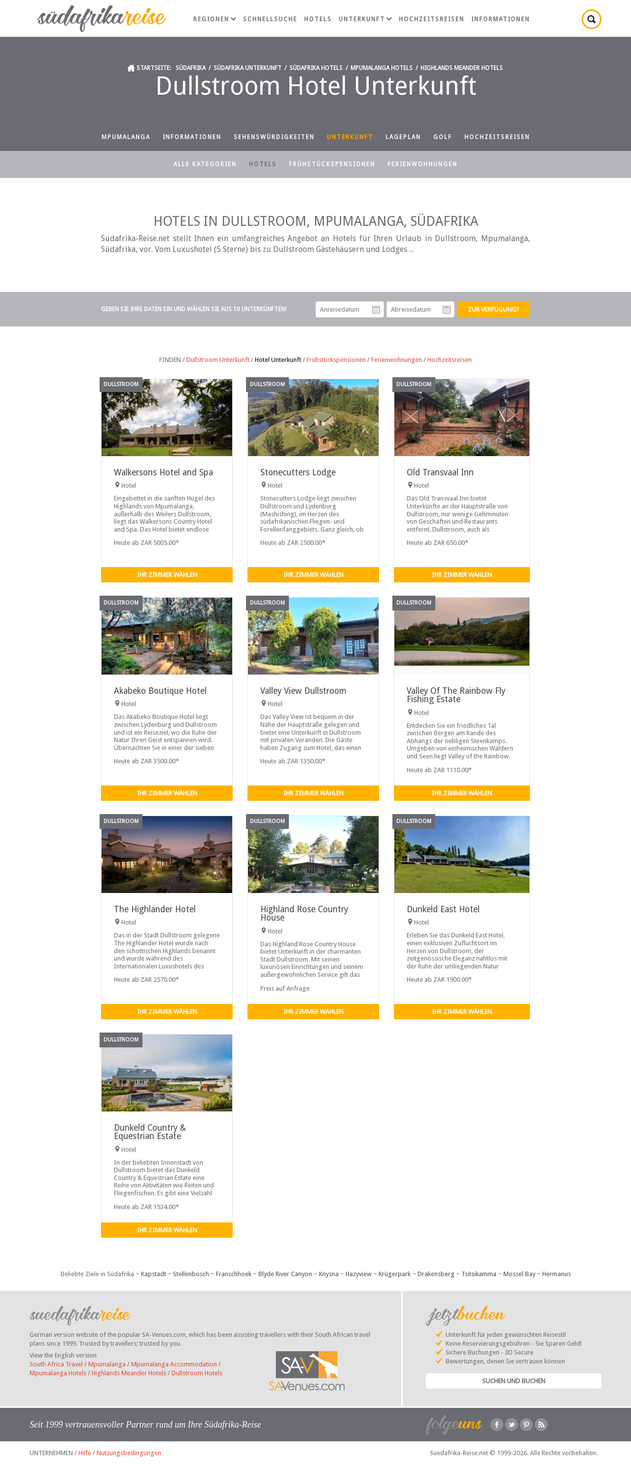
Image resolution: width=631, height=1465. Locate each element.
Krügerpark (395, 1274)
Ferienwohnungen (422, 164)
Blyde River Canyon (285, 1274)
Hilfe (84, 1453)
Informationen (500, 19)
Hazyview (359, 1274)
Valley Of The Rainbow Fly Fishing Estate (456, 695)
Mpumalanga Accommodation (174, 1364)
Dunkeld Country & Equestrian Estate (150, 1132)
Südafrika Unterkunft (247, 68)
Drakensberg (436, 1274)
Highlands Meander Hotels (462, 68)
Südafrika (190, 68)
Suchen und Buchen (513, 1381)
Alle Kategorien (205, 164)
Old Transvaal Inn (440, 472)
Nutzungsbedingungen (129, 1453)
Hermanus (556, 1274)
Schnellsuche (270, 19)
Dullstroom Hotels (197, 1373)
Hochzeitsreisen (431, 19)
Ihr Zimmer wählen (167, 574)
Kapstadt (153, 1274)
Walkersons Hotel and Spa (163, 472)
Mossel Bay (519, 1274)
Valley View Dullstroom (303, 691)
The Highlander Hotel (155, 909)
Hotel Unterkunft (278, 359)
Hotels (318, 19)
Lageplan (403, 137)
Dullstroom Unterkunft (217, 359)
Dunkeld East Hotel (443, 909)
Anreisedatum (376, 310)
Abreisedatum (447, 310)
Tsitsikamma (478, 1274)
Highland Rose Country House (304, 913)
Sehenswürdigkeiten (274, 137)
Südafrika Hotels (316, 68)
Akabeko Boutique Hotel (160, 691)
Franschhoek (233, 1274)
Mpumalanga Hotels (382, 68)
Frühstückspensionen (332, 164)
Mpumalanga (126, 137)
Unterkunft (365, 19)
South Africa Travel (56, 1364)
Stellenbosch (191, 1274)
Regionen (214, 19)
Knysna (329, 1274)
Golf (442, 137)
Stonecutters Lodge (298, 472)
